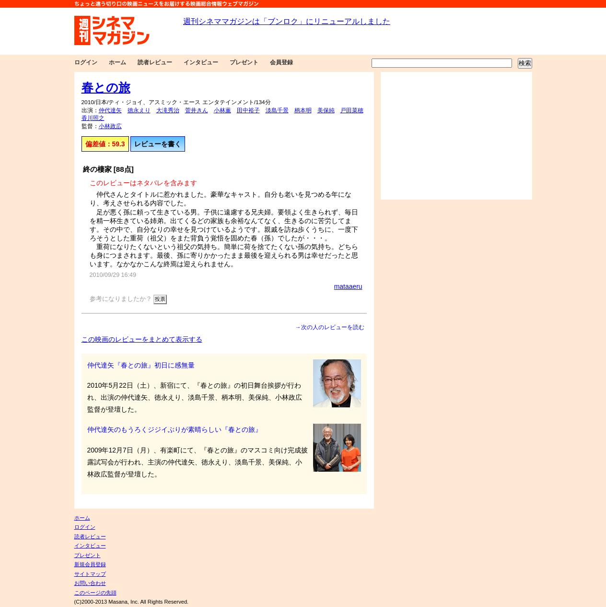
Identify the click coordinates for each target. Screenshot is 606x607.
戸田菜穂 (351, 110)
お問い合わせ (90, 583)
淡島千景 (277, 110)
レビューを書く (157, 144)
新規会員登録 (90, 564)
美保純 (326, 110)
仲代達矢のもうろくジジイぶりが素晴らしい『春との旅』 (174, 429)
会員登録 (281, 62)
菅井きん (196, 110)
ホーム (117, 62)
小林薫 (222, 110)
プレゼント (244, 62)
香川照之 (93, 118)
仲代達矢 (110, 110)
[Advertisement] (456, 136)
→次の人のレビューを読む (329, 327)
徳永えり (139, 110)
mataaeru (348, 286)
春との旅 (106, 87)
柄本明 (303, 110)
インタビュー (201, 62)
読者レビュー (155, 62)
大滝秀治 (167, 110)
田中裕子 (248, 110)
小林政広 (110, 126)
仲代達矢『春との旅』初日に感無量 (141, 365)
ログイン (85, 62)
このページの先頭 (95, 592)
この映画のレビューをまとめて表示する (142, 339)
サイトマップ (90, 574)
